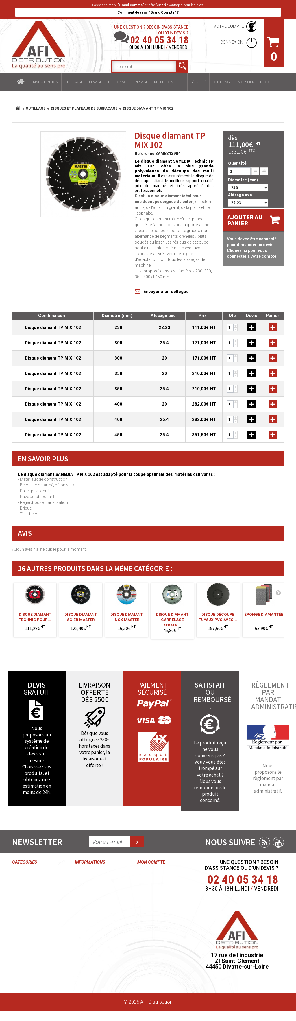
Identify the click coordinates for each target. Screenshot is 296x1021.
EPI (181, 81)
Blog (265, 81)
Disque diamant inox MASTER (126, 617)
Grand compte (90, 923)
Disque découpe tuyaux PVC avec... (218, 617)
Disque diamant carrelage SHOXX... (172, 617)
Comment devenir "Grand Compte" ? (148, 12)
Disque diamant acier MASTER (80, 617)
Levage (95, 81)
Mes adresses (152, 917)
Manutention (45, 81)
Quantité (237, 163)
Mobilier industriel (30, 969)
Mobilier (246, 81)
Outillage (222, 81)
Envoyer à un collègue (166, 291)
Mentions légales (93, 933)
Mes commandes (150, 876)
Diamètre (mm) (243, 179)
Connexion (232, 42)
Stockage (73, 81)
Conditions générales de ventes (88, 889)
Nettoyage (118, 81)
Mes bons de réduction (151, 953)
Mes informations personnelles (150, 933)
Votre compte (229, 26)
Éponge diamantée (263, 614)
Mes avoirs (149, 906)
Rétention (163, 81)
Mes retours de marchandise (153, 892)
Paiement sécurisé (85, 963)
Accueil (21, 82)
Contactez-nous (92, 873)
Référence (144, 153)
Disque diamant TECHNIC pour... (35, 617)
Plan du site (87, 977)
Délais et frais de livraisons (92, 947)
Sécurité (198, 81)
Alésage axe (240, 194)
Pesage (141, 81)
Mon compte (151, 862)
